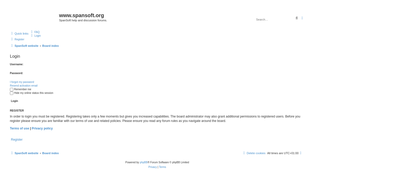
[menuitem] (35, 32)
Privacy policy (42, 128)
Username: (16, 64)
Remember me (20, 89)
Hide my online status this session (31, 93)
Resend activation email (23, 85)
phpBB (144, 162)
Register (17, 139)
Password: (16, 73)
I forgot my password (22, 82)
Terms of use (19, 128)
